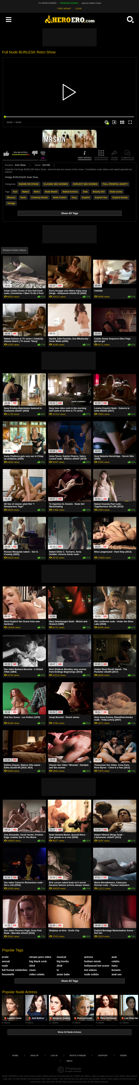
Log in (54, 1055)
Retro (37, 191)
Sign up (34, 1055)
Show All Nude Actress (69, 1032)
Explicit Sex (101, 197)
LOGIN (78, 8)
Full (15, 191)
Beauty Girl (99, 191)
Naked (25, 191)
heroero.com (75, 1068)
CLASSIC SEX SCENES (56, 184)
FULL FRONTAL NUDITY (115, 184)
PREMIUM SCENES (69, 3)
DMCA (70, 1061)
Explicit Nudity (120, 197)
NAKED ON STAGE (29, 184)
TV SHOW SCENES (48, 3)
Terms (123, 1055)
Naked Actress (70, 191)
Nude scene (116, 191)
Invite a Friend (78, 1055)
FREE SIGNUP (64, 8)
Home (15, 1055)
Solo (85, 191)
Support (103, 1055)
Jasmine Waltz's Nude (91, 3)
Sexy (74, 197)
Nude (23, 197)
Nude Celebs (59, 197)
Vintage (11, 203)
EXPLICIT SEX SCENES (85, 184)
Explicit (86, 197)
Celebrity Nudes (39, 197)
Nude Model (51, 191)
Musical (11, 197)
